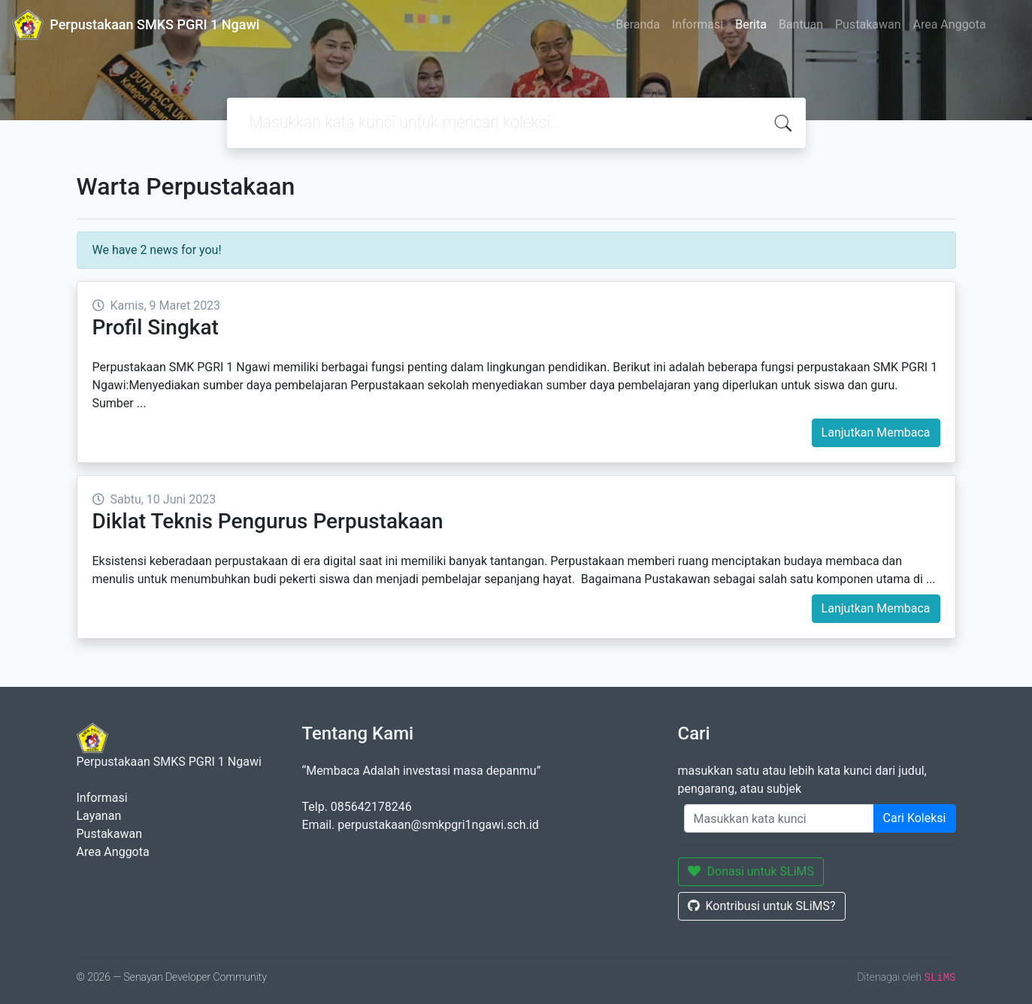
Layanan (99, 816)
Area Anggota (949, 24)
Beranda (638, 24)
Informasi (697, 24)
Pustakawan (867, 24)
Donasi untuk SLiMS (751, 871)
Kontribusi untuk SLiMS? (762, 906)
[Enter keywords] (779, 818)
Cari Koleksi (914, 818)
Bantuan (801, 24)
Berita (751, 24)
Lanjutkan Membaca (876, 432)
